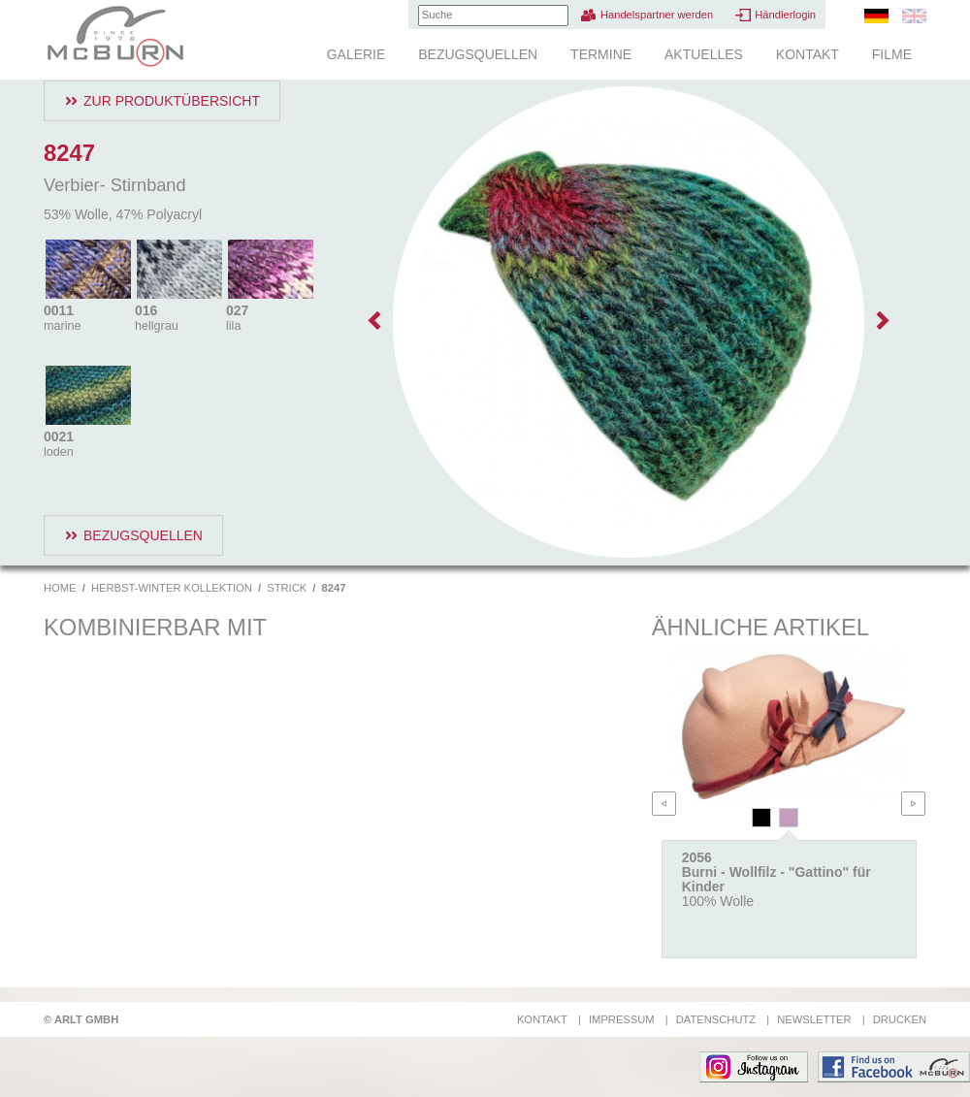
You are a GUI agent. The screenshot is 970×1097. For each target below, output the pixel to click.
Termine (600, 54)
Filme (892, 54)
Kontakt (807, 54)
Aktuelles (703, 54)
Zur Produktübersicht (171, 101)
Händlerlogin (785, 14)
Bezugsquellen (477, 54)
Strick (287, 588)
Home (60, 588)
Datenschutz (716, 1019)
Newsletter (814, 1019)
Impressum (622, 1019)
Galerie (356, 54)
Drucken (899, 1019)
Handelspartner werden (656, 14)
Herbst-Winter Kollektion (171, 588)
